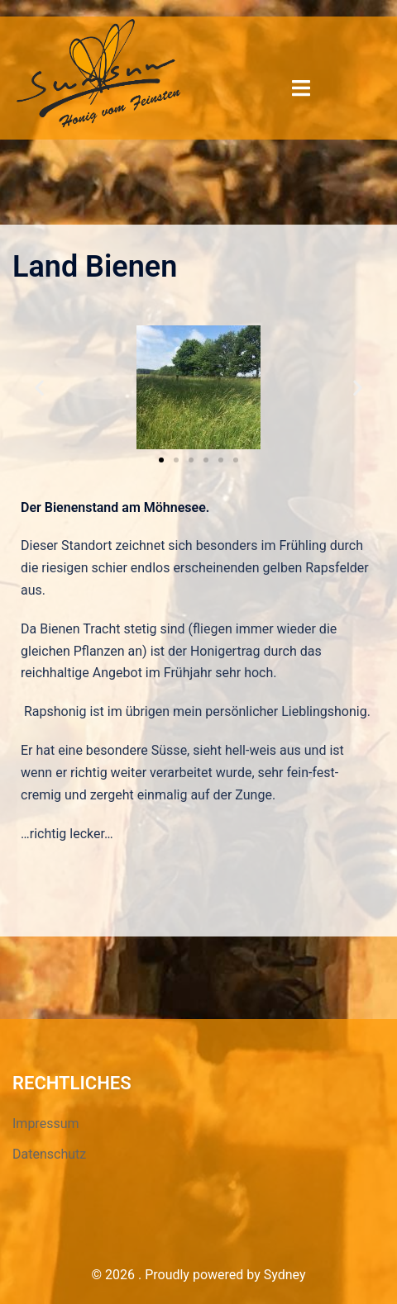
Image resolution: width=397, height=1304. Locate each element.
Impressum (45, 1123)
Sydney (285, 1275)
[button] (161, 460)
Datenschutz (49, 1154)
